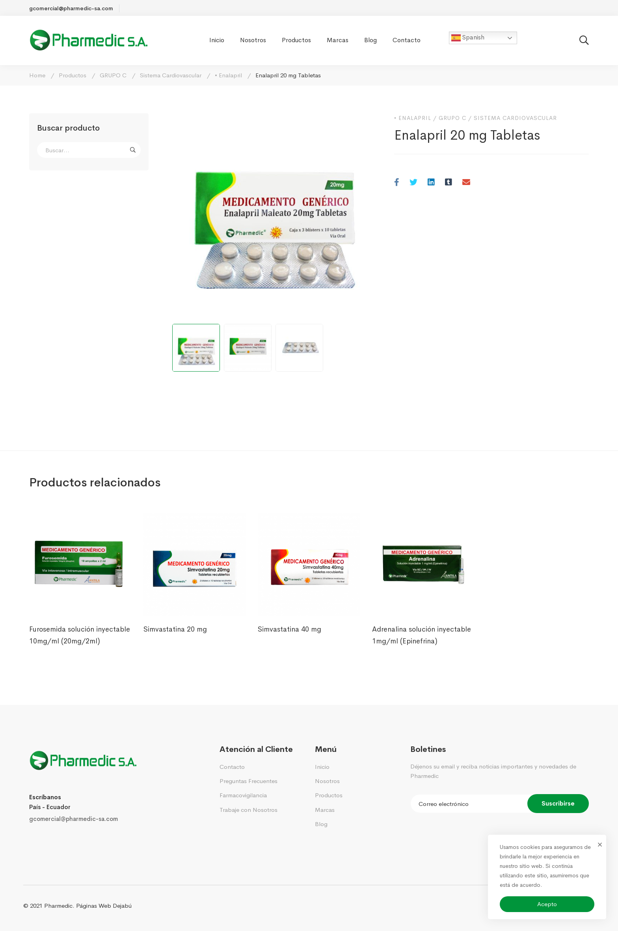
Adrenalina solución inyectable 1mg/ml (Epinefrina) (421, 635)
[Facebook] (397, 183)
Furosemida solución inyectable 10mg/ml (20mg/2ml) (79, 635)
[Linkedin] (431, 183)
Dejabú (122, 905)
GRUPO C (113, 75)
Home (37, 75)
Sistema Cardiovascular (170, 75)
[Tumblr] (448, 183)
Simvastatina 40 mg (289, 629)
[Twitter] (413, 183)
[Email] (466, 183)
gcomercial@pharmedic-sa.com (73, 819)
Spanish (467, 38)
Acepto (547, 904)
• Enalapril (228, 75)
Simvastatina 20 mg (175, 629)
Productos (72, 75)
